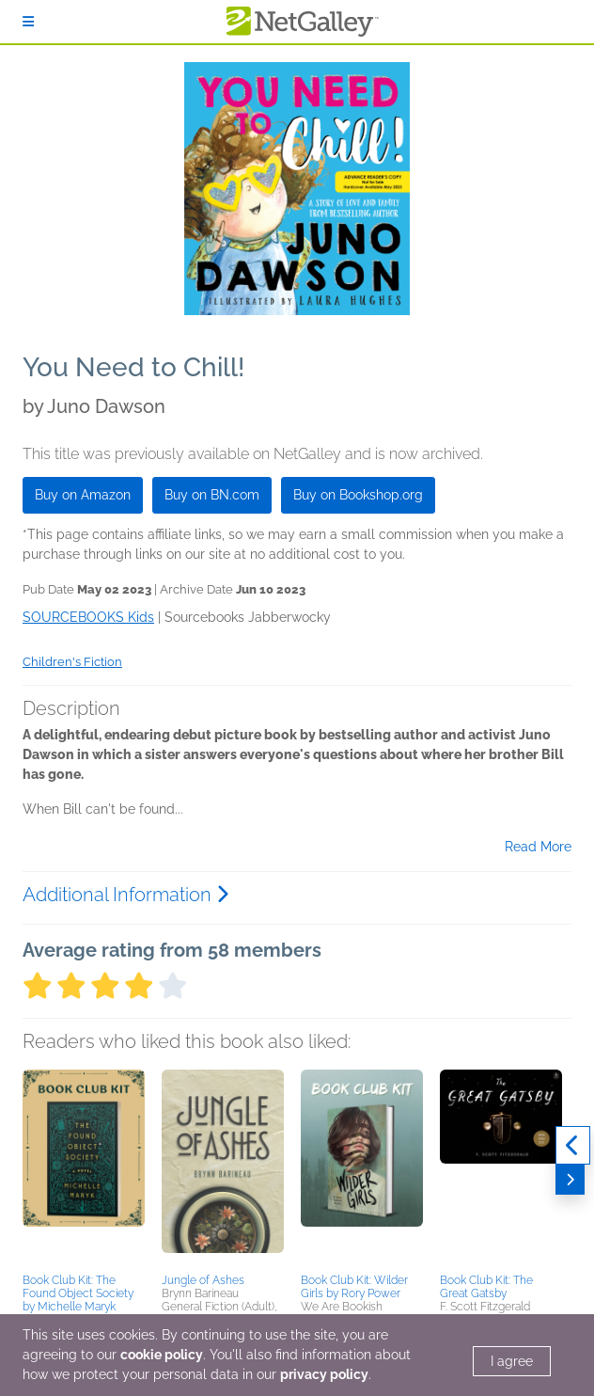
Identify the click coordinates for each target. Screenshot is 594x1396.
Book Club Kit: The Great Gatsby (486, 1287)
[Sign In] (28, 21)
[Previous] (572, 1146)
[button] (84, 1168)
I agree (512, 1361)
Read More (538, 846)
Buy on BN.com (211, 494)
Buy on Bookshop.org (358, 494)
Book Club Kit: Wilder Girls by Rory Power (354, 1287)
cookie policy (161, 1354)
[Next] (570, 1180)
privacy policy (324, 1374)
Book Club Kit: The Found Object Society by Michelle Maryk (78, 1293)
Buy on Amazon (83, 494)
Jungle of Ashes (203, 1280)
